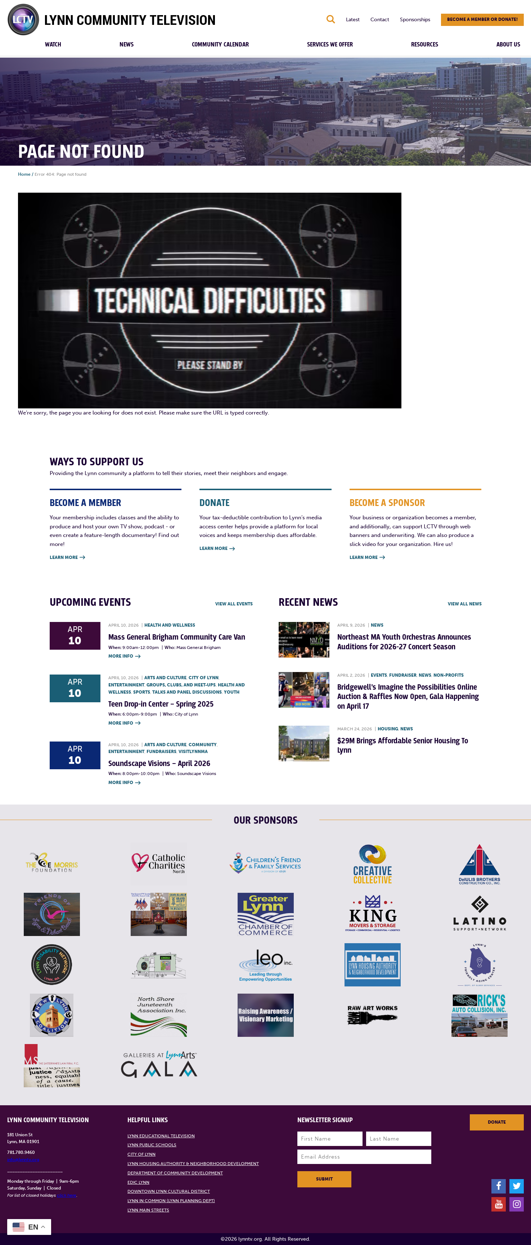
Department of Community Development (175, 1172)
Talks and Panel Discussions (187, 692)
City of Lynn (204, 677)
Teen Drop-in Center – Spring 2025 (160, 704)
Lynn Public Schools (151, 1144)
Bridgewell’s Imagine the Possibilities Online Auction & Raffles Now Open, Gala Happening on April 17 (408, 696)
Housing (388, 728)
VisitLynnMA (193, 751)
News (127, 45)
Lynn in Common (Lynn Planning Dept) (171, 1200)
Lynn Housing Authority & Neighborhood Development (193, 1163)
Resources (424, 45)
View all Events (234, 603)
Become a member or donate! (482, 19)
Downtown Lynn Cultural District (168, 1191)
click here (66, 1195)
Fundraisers (161, 751)
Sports (141, 692)
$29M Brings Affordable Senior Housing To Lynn (402, 745)
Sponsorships (415, 20)
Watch (53, 45)
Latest (353, 20)
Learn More (67, 558)
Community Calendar (220, 45)
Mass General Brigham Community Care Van (176, 637)
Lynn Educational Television (161, 1135)
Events (379, 675)
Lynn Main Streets (148, 1210)
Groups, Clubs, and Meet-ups (181, 685)
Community (203, 744)
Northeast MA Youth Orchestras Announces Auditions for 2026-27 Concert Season (404, 641)
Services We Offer (330, 45)
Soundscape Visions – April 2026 (159, 764)
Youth (231, 692)
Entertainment (126, 685)
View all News (465, 603)
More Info (124, 657)
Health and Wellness (169, 625)
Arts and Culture (165, 677)
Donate (497, 1122)
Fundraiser (403, 675)
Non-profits (448, 675)
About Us (508, 45)
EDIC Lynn (138, 1182)
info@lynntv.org (23, 1159)
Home (24, 174)
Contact (379, 20)
